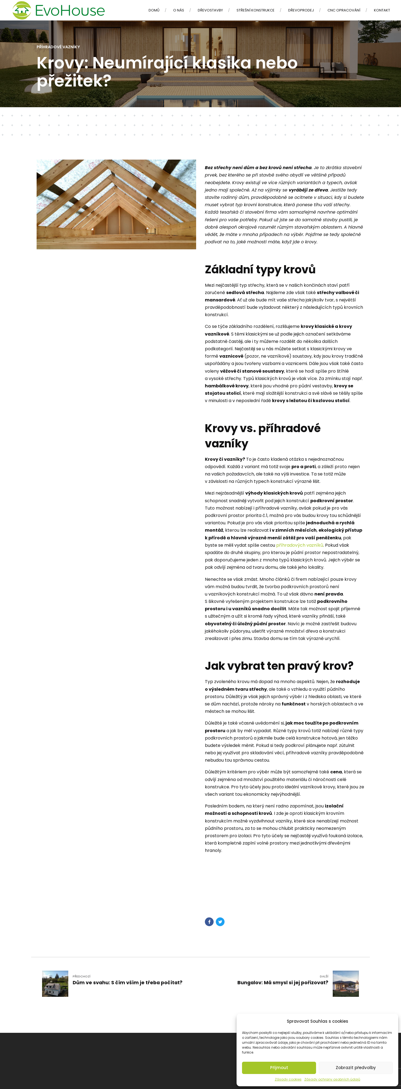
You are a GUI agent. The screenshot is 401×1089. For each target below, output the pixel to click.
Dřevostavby (210, 10)
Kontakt (382, 10)
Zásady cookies (288, 1079)
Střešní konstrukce (256, 10)
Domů (154, 10)
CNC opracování (344, 10)
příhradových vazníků (299, 545)
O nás (178, 10)
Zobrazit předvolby (356, 1067)
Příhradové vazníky (58, 47)
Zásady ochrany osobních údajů (332, 1079)
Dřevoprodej (301, 10)
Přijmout (279, 1067)
